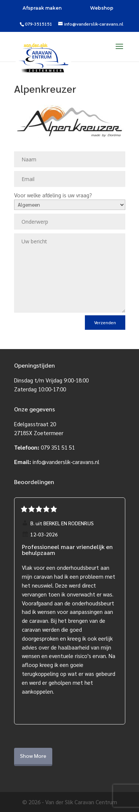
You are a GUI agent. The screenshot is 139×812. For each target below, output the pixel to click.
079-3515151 (38, 24)
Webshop (101, 8)
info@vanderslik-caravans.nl (66, 461)
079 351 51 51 (58, 447)
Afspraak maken (42, 8)
